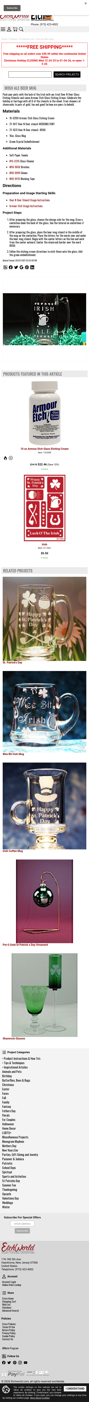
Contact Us (7, 1339)
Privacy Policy (8, 1333)
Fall (4, 1098)
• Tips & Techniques (13, 1063)
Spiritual (7, 1172)
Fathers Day (8, 1111)
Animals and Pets (11, 1071)
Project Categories (4, 1052)
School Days (9, 1167)
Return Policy (8, 1330)
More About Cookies (40, 1398)
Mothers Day (9, 1146)
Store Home (8, 1298)
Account (4, 1276)
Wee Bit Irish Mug (13, 754)
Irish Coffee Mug (13, 851)
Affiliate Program (10, 1348)
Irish (44, 544)
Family (5, 1102)
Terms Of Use (8, 1327)
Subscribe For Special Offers (22, 1217)
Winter (6, 1207)
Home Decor (9, 1128)
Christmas (8, 1084)
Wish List (6, 1304)
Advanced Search (10, 1310)
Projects (13, 39)
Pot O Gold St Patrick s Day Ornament (25, 944)
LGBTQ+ (6, 1133)
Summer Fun (9, 1185)
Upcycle (6, 1194)
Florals (6, 1115)
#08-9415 (14, 179)
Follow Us (4, 1356)
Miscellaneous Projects (15, 1137)
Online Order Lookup (11, 1284)
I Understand (75, 1388)
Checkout (6, 1307)
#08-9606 (14, 167)
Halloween (8, 1124)
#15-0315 (14, 161)
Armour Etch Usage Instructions (26, 206)
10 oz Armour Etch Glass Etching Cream (44, 448)
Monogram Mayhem (13, 1141)
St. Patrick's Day (12, 662)
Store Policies (9, 1324)
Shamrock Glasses (14, 1038)
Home (4, 39)
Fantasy (6, 1106)
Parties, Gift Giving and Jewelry (20, 1154)
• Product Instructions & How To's (21, 1058)
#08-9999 (14, 173)
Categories (3, 29)
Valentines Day (10, 1198)
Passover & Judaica (13, 1159)
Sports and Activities (14, 1176)
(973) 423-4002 (24, 1269)
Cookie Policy (8, 1336)
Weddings (7, 1202)
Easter (5, 1089)
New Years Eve (10, 1150)
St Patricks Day (11, 1181)
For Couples (8, 1119)
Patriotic (7, 1163)
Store (4, 1293)
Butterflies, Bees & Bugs (16, 1080)
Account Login (9, 1281)
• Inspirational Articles (15, 1067)
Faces (5, 1093)
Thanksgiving (9, 1189)
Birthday (7, 1076)
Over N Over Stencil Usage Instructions (29, 200)
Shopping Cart (9, 1301)
